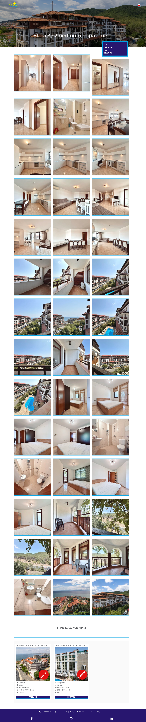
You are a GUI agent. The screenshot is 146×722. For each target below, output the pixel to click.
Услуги (92, 5)
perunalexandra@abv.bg (66, 712)
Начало (85, 5)
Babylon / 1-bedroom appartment (71, 645)
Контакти (117, 5)
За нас (99, 5)
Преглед (33, 697)
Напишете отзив (128, 5)
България (107, 5)
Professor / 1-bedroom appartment (33, 645)
